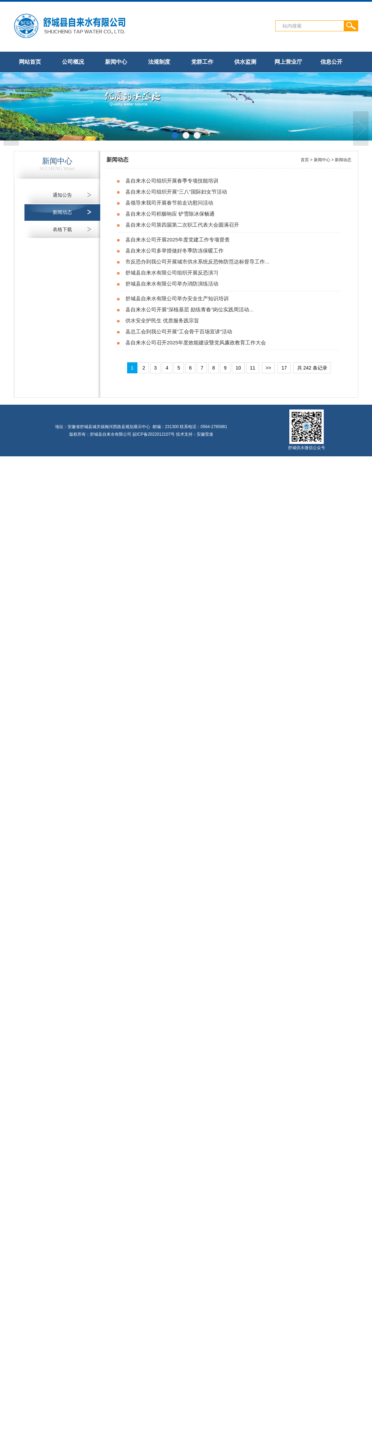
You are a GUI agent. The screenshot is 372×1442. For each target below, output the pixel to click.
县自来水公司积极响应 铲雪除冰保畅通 (170, 214)
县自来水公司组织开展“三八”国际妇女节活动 (176, 192)
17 (284, 368)
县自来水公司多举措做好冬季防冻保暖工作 (174, 250)
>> (268, 368)
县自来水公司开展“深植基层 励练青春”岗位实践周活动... (189, 309)
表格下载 (62, 229)
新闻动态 (62, 212)
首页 (305, 159)
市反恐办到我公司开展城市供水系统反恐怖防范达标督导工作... (197, 261)
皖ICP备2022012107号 (154, 434)
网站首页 (30, 62)
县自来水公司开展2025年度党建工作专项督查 (177, 239)
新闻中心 (116, 62)
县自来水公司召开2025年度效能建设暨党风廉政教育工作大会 (195, 342)
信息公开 (331, 62)
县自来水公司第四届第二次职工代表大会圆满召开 (182, 225)
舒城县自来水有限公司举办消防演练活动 (171, 284)
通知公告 (62, 195)
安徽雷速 (205, 434)
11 (252, 368)
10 (238, 368)
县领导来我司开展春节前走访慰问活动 (169, 203)
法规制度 (159, 62)
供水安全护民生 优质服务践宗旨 (162, 320)
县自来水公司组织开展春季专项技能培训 (171, 181)
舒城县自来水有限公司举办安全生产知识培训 (177, 298)
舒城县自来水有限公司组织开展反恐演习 (171, 273)
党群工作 (202, 62)
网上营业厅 (288, 62)
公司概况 (73, 62)
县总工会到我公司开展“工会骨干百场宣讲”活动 (178, 331)
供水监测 (245, 62)
